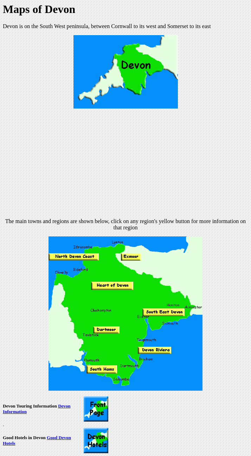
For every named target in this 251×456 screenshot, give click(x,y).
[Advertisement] (127, 163)
